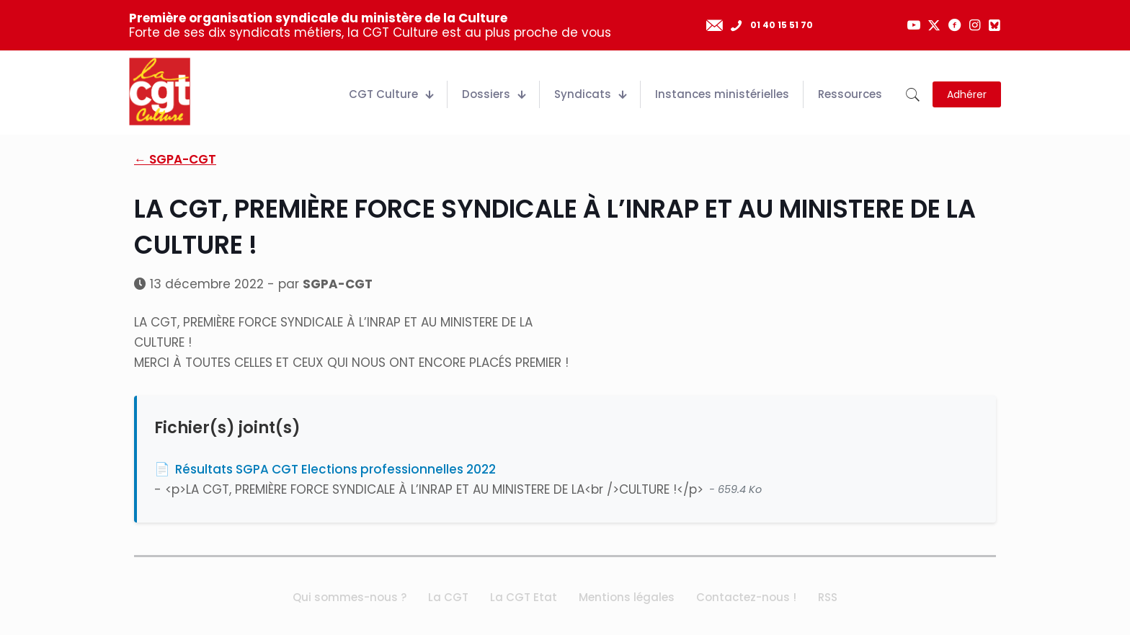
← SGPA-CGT (175, 159)
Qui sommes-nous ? (349, 597)
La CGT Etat (523, 597)
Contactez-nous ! (746, 597)
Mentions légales (627, 597)
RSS (827, 597)
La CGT (448, 597)
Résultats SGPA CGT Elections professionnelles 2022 (335, 469)
